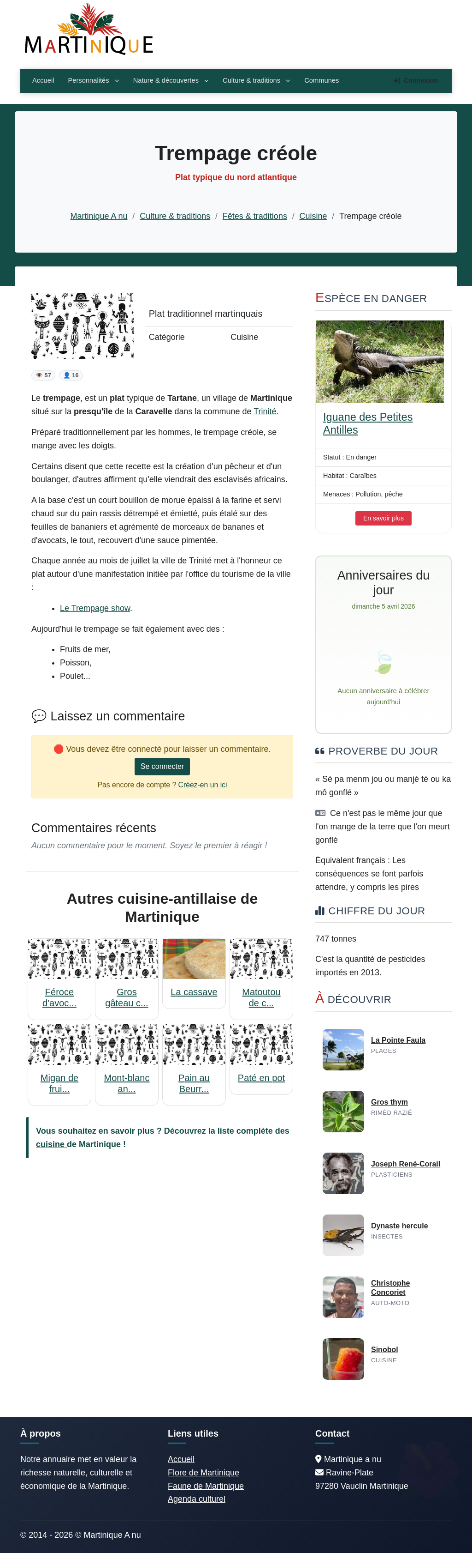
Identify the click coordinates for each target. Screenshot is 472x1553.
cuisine (51, 1144)
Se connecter (162, 766)
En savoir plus (383, 518)
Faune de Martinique (206, 1486)
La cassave (194, 992)
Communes (321, 80)
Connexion (416, 80)
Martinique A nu (98, 216)
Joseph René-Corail (405, 1164)
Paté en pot (261, 1078)
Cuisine (313, 216)
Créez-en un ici (202, 785)
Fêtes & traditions (255, 216)
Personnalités (93, 80)
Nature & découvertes (171, 80)
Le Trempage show (95, 608)
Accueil (43, 80)
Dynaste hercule (399, 1226)
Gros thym (389, 1102)
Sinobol (384, 1350)
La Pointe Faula (398, 1040)
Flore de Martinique (203, 1472)
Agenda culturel (196, 1499)
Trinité (265, 411)
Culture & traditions (256, 80)
